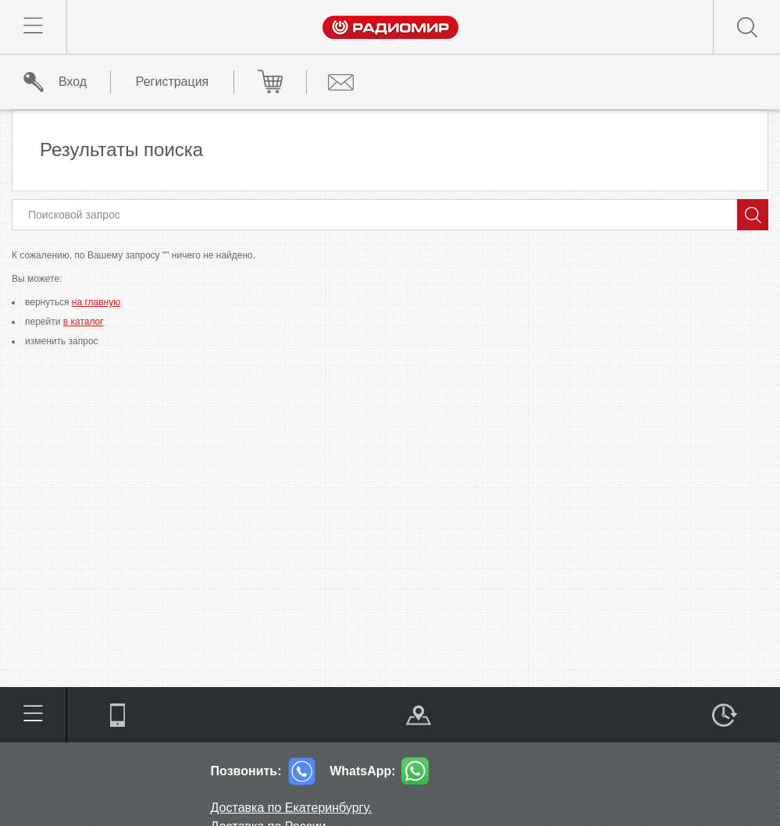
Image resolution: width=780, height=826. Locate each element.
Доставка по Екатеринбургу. (291, 807)
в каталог (83, 321)
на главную (96, 302)
